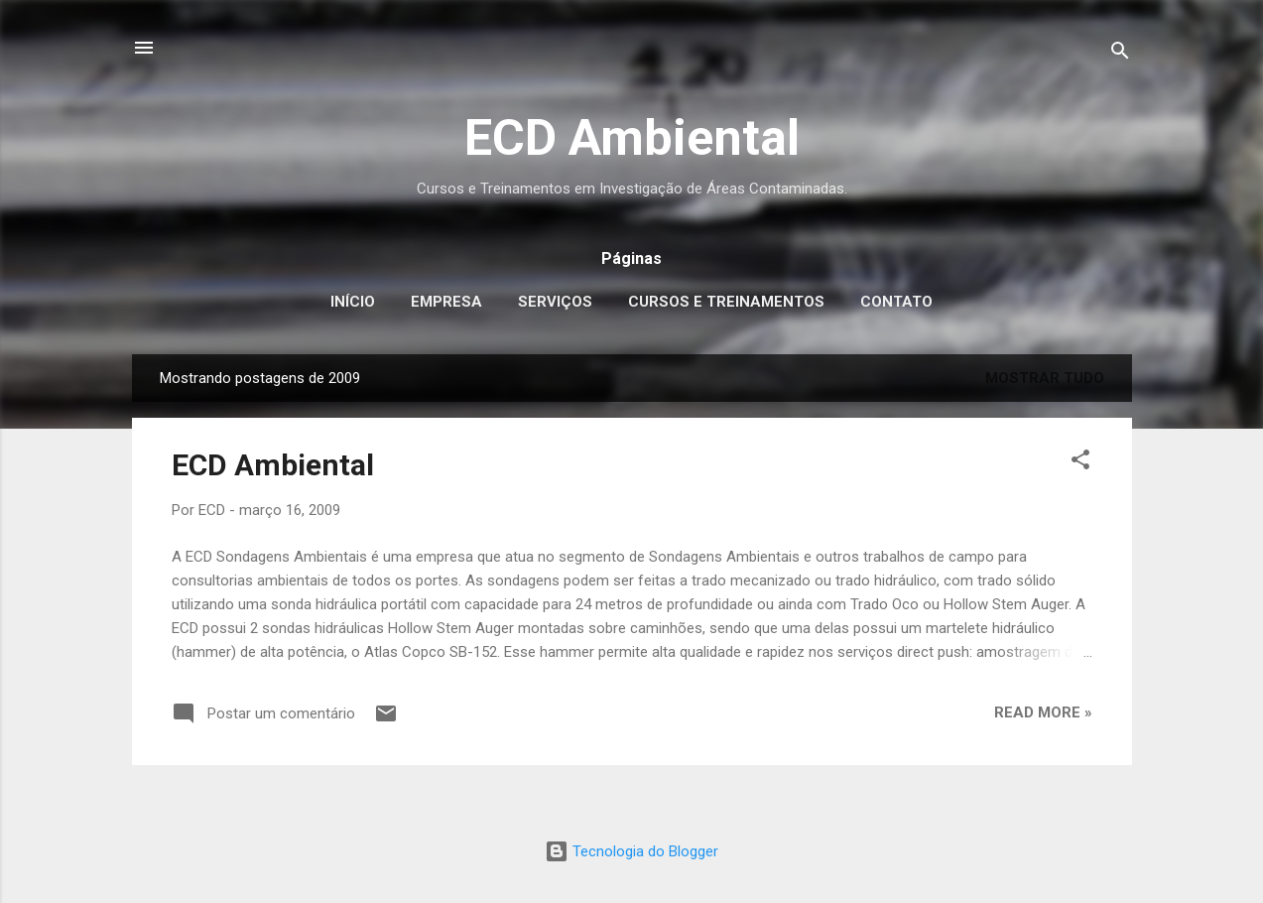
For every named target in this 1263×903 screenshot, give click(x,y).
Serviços (555, 302)
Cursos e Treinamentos (726, 302)
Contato (896, 302)
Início (352, 302)
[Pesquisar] (1120, 54)
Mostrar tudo (1044, 378)
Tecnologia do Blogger (631, 851)
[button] (1080, 463)
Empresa (446, 302)
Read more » (1043, 712)
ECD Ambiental (632, 138)
